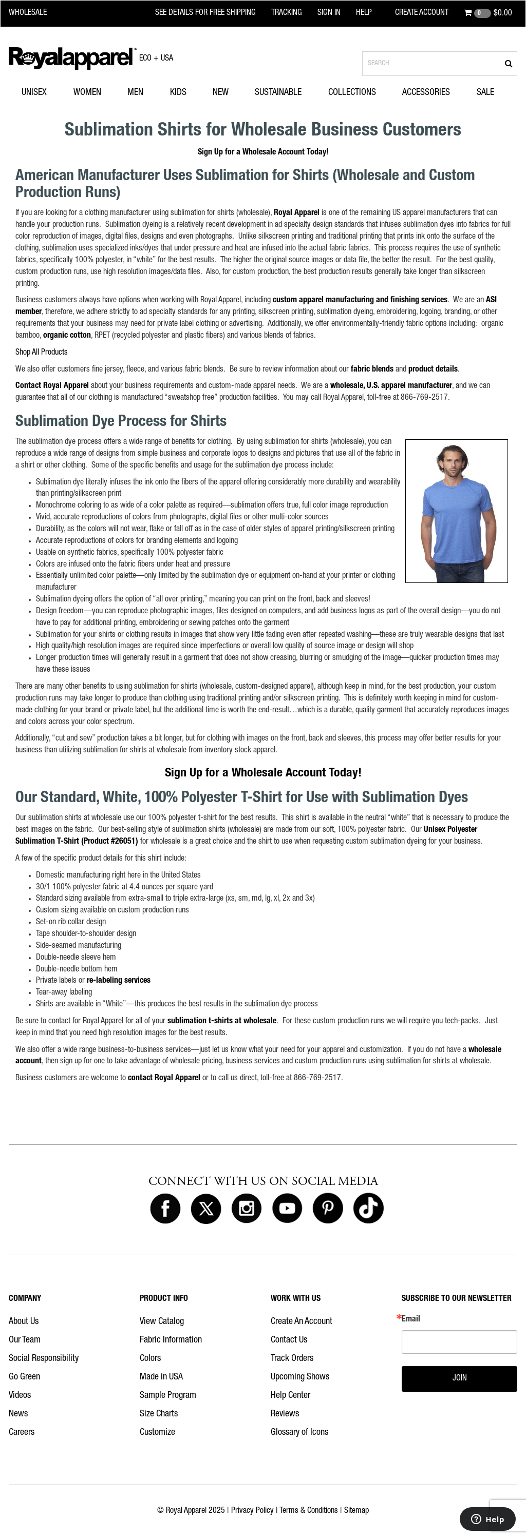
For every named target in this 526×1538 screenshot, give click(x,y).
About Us (24, 1322)
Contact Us (289, 1340)
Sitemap (356, 1511)
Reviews (285, 1414)
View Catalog (162, 1322)
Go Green (24, 1377)
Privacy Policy (252, 1511)
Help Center (290, 1395)
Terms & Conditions (308, 1511)
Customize (157, 1432)
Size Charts (159, 1414)
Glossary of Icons (299, 1432)
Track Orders (292, 1359)
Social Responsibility (44, 1359)
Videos (20, 1395)
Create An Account (301, 1322)
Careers (21, 1432)
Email (411, 1320)
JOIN (460, 1379)
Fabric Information (171, 1340)
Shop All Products (41, 353)
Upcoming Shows (300, 1377)
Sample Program (168, 1395)
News (18, 1414)
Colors (150, 1359)
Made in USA (161, 1377)
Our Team (25, 1340)
